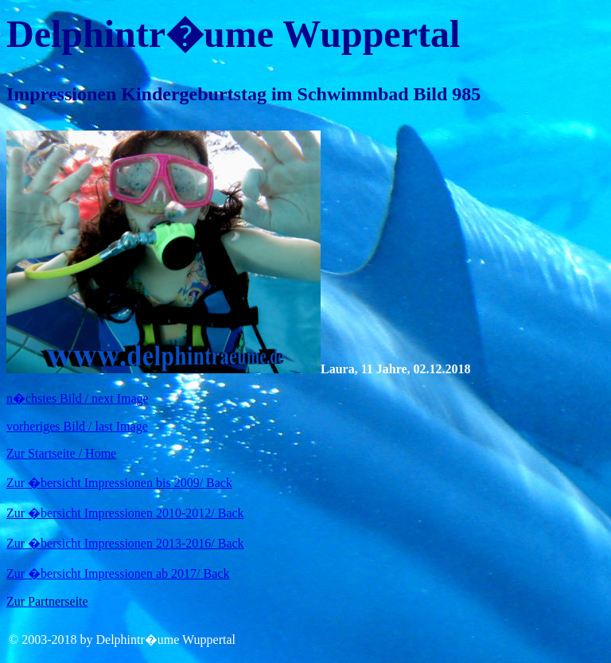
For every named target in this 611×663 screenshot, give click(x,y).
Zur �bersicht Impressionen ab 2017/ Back (117, 573)
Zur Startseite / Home (61, 453)
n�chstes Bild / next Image (77, 398)
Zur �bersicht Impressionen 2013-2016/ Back (125, 543)
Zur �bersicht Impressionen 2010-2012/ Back (125, 513)
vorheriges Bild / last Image (77, 426)
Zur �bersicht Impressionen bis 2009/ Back (119, 482)
